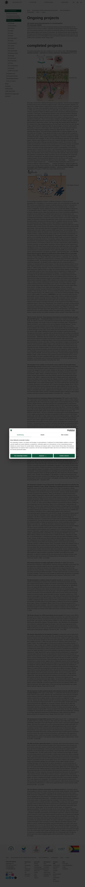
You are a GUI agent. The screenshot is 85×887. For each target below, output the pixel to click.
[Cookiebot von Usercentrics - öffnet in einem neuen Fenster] (68, 430)
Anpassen (42, 455)
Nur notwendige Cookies (20, 455)
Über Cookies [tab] (64, 434)
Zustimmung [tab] (20, 434)
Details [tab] (42, 434)
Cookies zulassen (64, 455)
